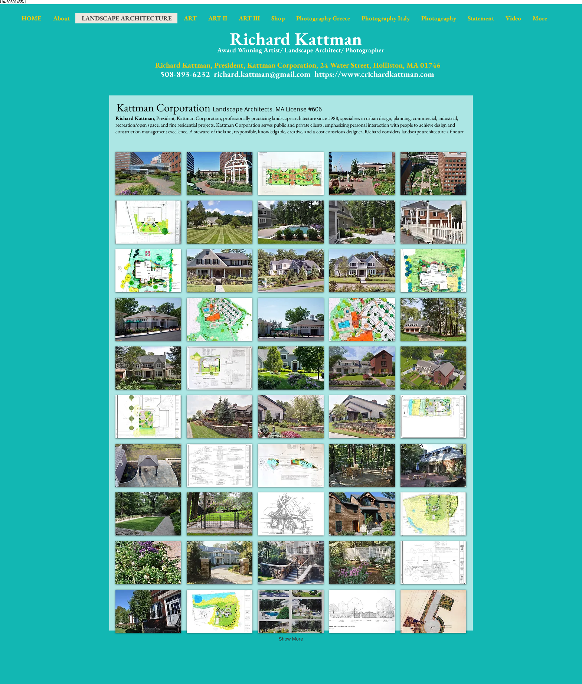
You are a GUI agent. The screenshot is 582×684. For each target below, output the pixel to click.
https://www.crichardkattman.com (374, 74)
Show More (291, 639)
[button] (148, 173)
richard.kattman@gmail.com (262, 74)
